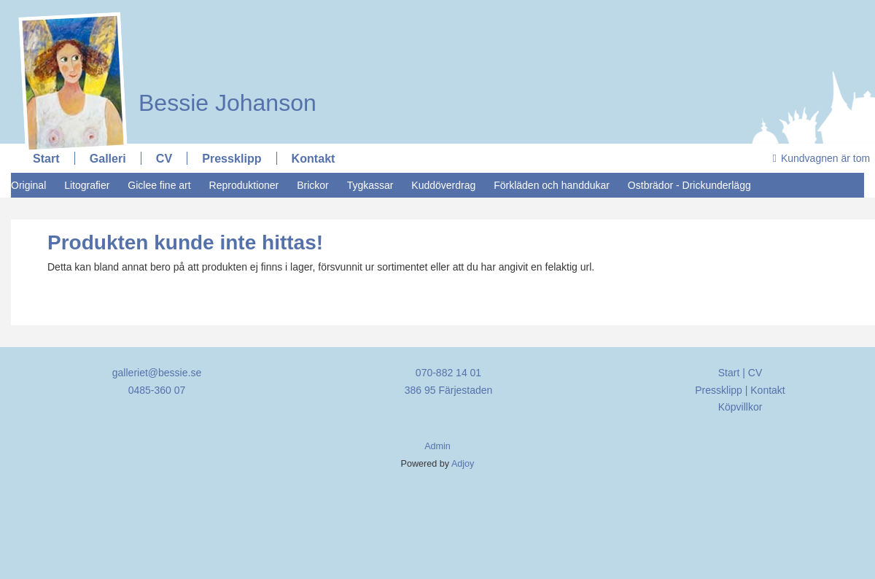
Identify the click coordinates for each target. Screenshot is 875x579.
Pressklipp (231, 158)
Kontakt (313, 158)
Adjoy (463, 464)
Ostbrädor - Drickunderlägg (689, 185)
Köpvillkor (740, 407)
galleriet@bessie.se (156, 372)
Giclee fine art (159, 185)
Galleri (108, 158)
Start (46, 158)
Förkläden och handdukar (552, 185)
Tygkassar (370, 185)
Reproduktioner (244, 185)
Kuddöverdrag (443, 185)
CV (164, 158)
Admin (437, 446)
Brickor (313, 185)
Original (28, 185)
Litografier (86, 185)
